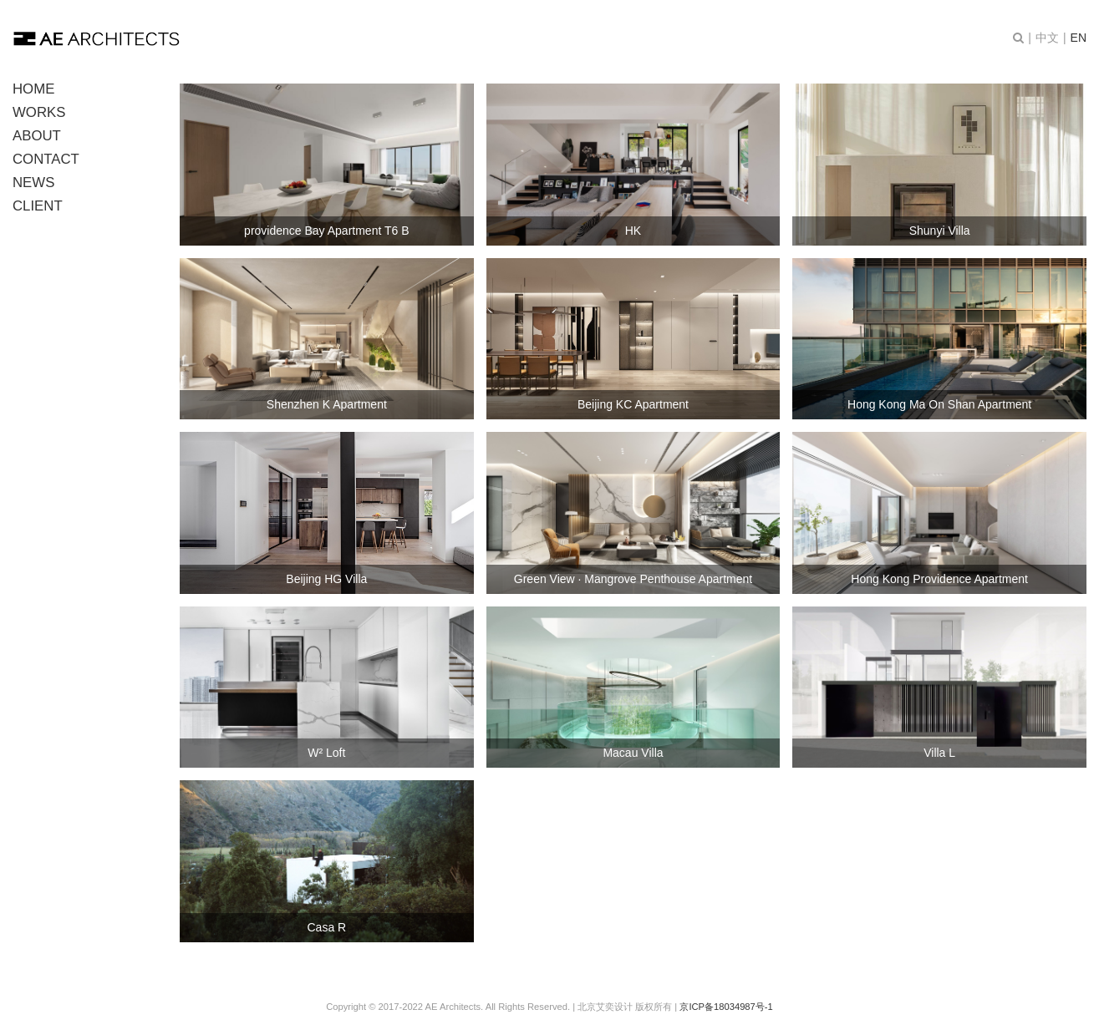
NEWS (33, 182)
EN (1078, 37)
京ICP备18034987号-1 (725, 1007)
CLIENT (38, 206)
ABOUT (37, 136)
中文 (1047, 37)
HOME (33, 89)
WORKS (39, 112)
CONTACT (46, 159)
